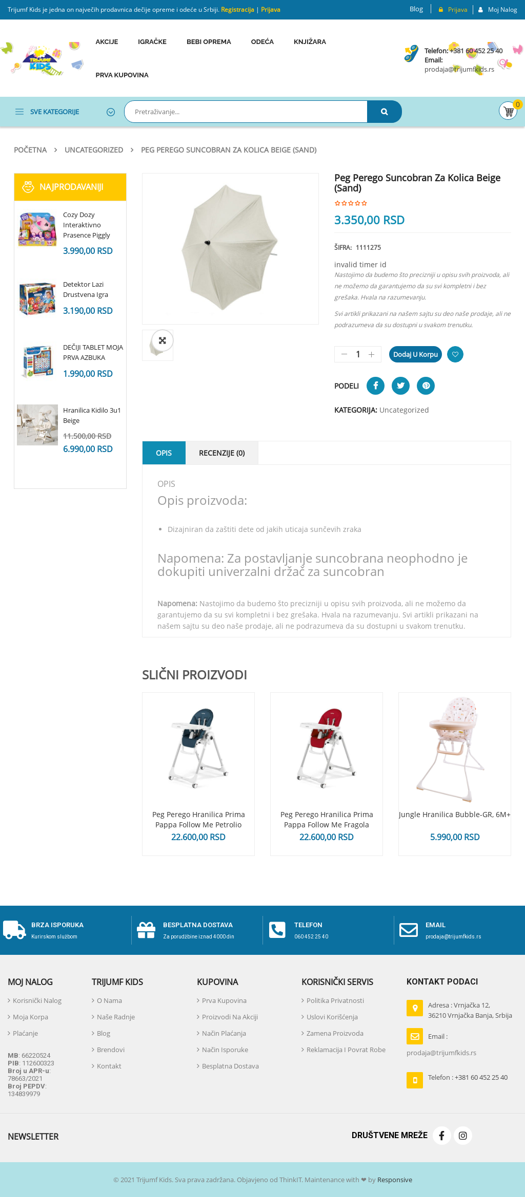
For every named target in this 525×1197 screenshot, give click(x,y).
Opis (164, 453)
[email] (408, 930)
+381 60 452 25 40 (476, 50)
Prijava (270, 9)
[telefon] (277, 930)
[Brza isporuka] (14, 930)
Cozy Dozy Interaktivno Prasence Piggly (86, 225)
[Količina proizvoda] (358, 354)
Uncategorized (94, 150)
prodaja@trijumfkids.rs (459, 69)
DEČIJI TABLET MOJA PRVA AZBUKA (93, 352)
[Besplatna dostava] (146, 930)
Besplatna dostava (198, 925)
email (436, 925)
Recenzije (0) (222, 453)
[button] (162, 340)
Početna (30, 150)
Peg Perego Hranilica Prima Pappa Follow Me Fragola (326, 819)
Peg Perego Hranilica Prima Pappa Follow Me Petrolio (198, 819)
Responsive (394, 1179)
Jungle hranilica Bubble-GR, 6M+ (455, 814)
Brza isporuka (57, 925)
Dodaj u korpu (415, 354)
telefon (308, 925)
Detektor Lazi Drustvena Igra (85, 289)
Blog (416, 8)
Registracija (236, 9)
